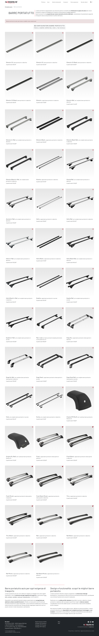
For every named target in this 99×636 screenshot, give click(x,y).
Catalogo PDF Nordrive (40, 623)
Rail (37, 535)
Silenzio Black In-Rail (12, 179)
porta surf (20, 597)
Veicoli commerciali (56, 2)
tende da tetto (26, 597)
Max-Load (39, 338)
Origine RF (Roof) (72, 417)
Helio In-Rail (10, 258)
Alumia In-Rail (10, 219)
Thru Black (9, 535)
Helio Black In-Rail (11, 298)
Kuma (38, 417)
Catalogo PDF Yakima (40, 626)
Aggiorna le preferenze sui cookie (87, 630)
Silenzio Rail (70, 100)
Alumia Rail (70, 179)
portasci (10, 597)
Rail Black (70, 535)
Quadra (38, 298)
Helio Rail (69, 219)
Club (7, 417)
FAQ (59, 623)
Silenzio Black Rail (72, 140)
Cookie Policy (77, 630)
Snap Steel (39, 377)
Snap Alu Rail (10, 377)
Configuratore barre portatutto (49, 27)
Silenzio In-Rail (10, 140)
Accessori (65, 2)
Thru (68, 496)
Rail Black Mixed (41, 573)
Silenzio (38, 100)
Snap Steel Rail (71, 377)
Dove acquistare (74, 2)
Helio (38, 219)
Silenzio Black (40, 140)
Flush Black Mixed (42, 496)
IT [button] (91, 2)
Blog (59, 621)
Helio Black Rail (71, 258)
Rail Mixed (9, 573)
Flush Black (70, 456)
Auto (48, 2)
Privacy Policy (71, 630)
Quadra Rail (70, 298)
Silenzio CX (9, 62)
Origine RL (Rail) (11, 456)
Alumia (38, 179)
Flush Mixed (9, 496)
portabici (15, 597)
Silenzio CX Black (72, 62)
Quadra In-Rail (10, 338)
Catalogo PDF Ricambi (40, 625)
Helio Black (39, 258)
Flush (38, 456)
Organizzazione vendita (41, 621)
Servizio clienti (84, 2)
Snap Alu (69, 338)
